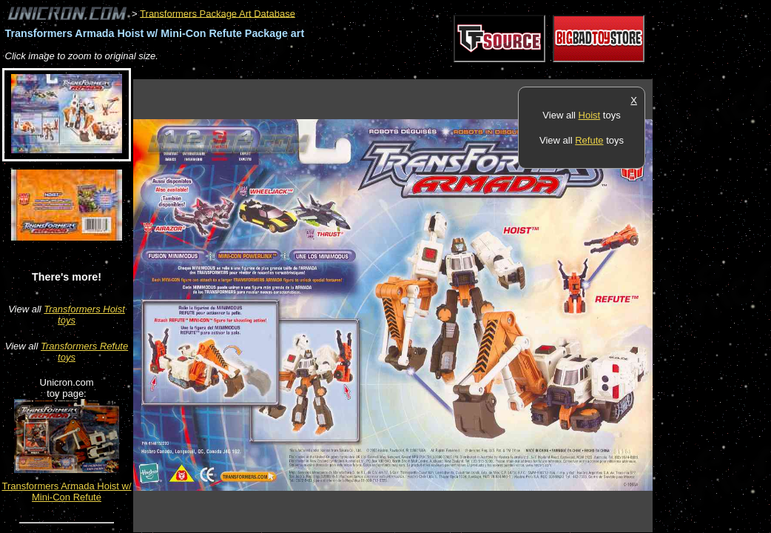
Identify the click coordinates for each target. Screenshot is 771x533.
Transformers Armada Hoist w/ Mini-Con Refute (66, 491)
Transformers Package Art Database (217, 13)
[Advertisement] (402, 71)
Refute (589, 140)
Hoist (590, 115)
